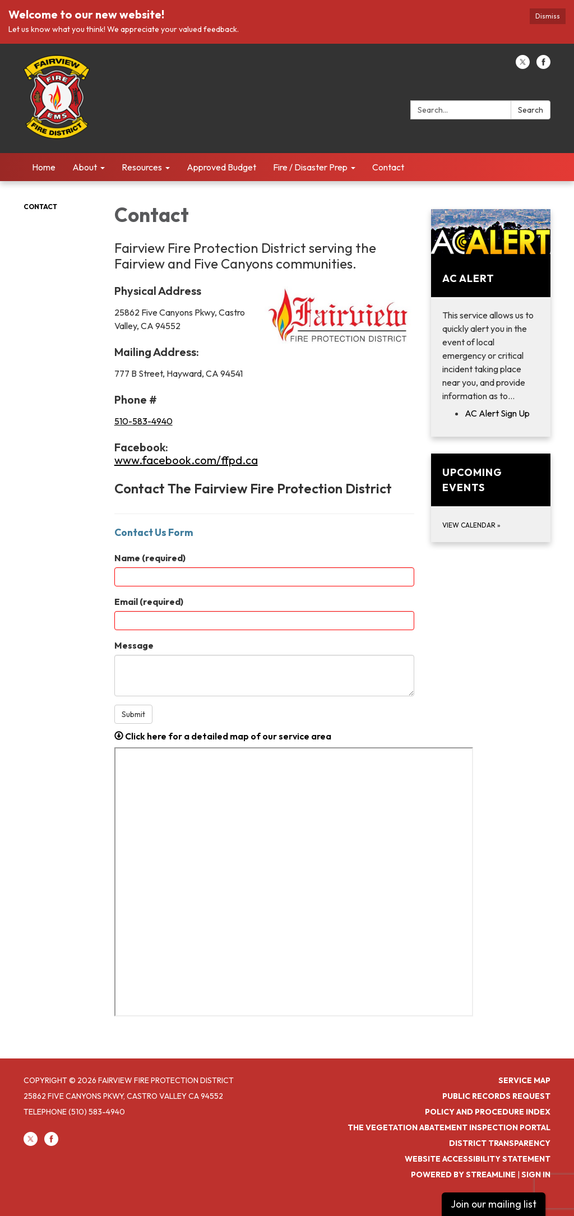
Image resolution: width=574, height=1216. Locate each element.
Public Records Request (496, 1096)
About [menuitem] (84, 167)
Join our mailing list (493, 1203)
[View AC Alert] (490, 306)
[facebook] (543, 65)
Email (148, 601)
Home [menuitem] (43, 167)
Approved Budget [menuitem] (221, 167)
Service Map (524, 1080)
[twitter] (523, 65)
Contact (40, 206)
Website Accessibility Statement (477, 1159)
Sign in (535, 1174)
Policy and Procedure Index (487, 1112)
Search (530, 110)
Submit (133, 714)
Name (150, 557)
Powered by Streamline (463, 1174)
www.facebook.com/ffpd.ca (186, 460)
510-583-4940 (143, 421)
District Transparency (499, 1143)
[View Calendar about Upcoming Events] (490, 498)
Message (134, 645)
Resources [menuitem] (142, 167)
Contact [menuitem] (388, 167)
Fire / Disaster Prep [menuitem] (310, 167)
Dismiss (547, 16)
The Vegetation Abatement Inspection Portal (449, 1127)
